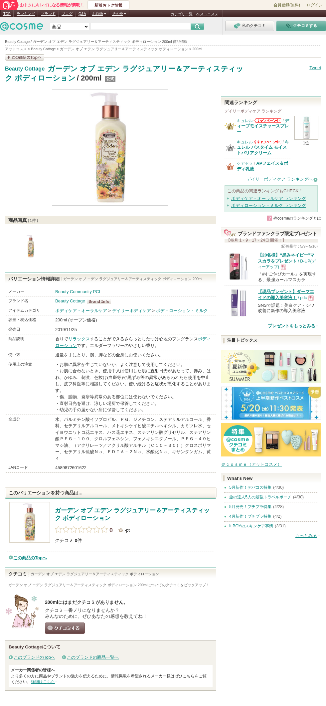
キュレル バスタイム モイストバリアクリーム (263, 147)
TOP (7, 14)
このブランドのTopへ (34, 657)
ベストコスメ (207, 14)
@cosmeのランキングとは (297, 218)
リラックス (79, 338)
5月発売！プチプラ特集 (250, 506)
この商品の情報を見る (24, 57)
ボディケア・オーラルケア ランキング (268, 198)
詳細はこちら (43, 681)
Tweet (315, 67)
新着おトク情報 (108, 5)
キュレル (245, 120)
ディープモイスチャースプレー (263, 126)
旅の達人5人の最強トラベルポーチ (260, 497)
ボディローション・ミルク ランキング (268, 205)
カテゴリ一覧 (182, 14)
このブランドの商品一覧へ (93, 657)
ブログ (67, 14)
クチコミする (65, 628)
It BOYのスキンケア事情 (251, 526)
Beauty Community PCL (78, 291)
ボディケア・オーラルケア (81, 310)
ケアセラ (245, 163)
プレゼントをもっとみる (291, 325)
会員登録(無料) (286, 5)
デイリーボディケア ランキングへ (279, 179)
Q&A (82, 14)
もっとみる (306, 535)
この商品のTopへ (30, 557)
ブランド (48, 14)
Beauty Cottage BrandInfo (101, 301)
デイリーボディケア (131, 310)
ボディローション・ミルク (182, 310)
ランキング (26, 14)
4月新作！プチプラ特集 (250, 516)
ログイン (315, 5)
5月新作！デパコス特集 (250, 487)
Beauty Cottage (25, 69)
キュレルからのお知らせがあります (267, 120)
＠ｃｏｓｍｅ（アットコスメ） (251, 464)
